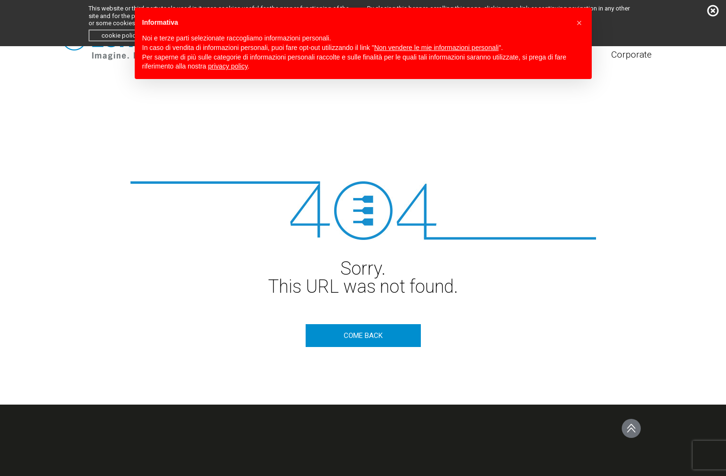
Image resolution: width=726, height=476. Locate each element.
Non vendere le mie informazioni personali (436, 47)
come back (363, 335)
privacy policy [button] (228, 66)
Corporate (631, 54)
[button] (579, 22)
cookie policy (120, 35)
